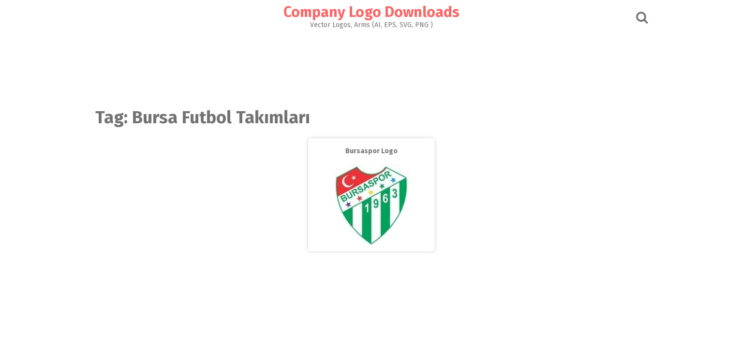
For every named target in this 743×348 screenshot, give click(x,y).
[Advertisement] (371, 66)
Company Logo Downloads (371, 12)
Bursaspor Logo (371, 151)
